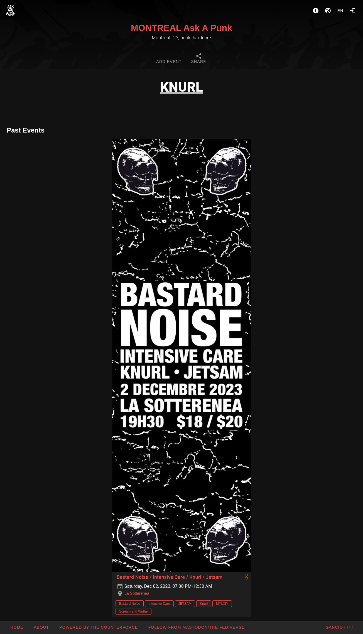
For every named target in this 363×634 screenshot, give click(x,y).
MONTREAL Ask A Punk (181, 28)
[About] (316, 10)
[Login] (352, 10)
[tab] (169, 59)
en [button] (340, 10)
